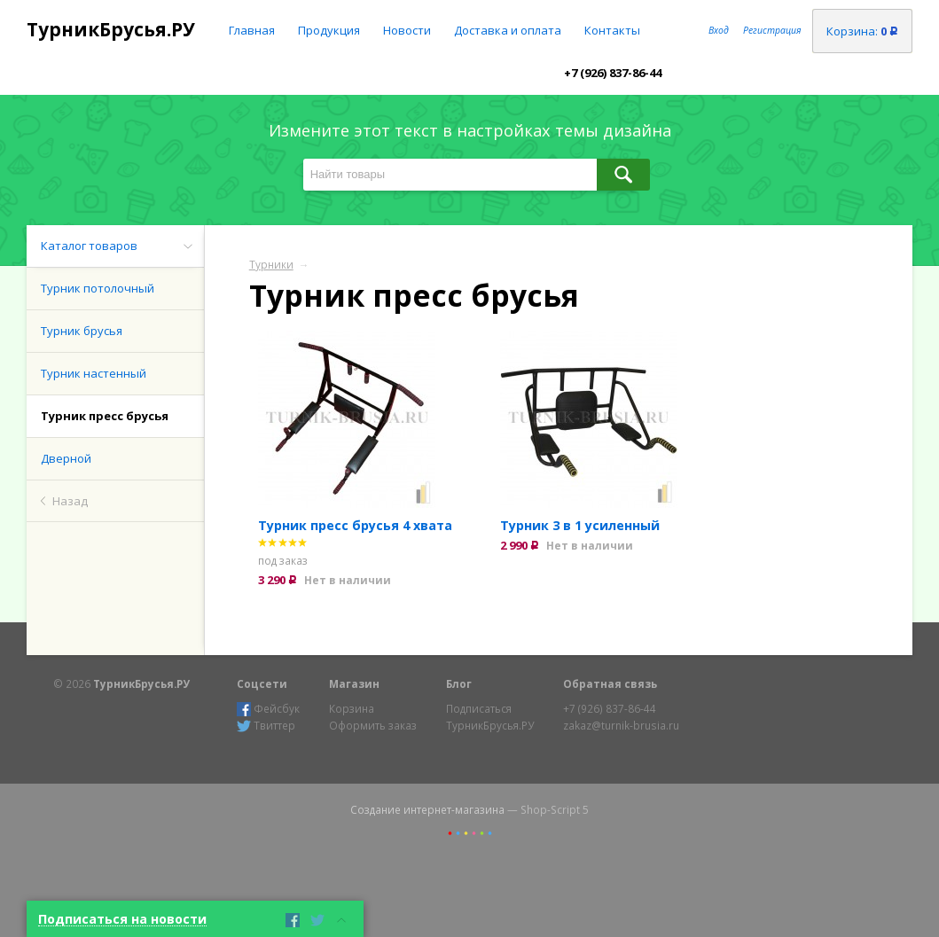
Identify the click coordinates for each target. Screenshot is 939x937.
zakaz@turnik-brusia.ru (621, 725)
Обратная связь (610, 683)
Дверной (66, 458)
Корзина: (862, 31)
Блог (459, 683)
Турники (271, 264)
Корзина (351, 708)
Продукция (329, 30)
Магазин (354, 683)
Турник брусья (81, 331)
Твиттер (266, 725)
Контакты (612, 30)
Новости (407, 30)
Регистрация (772, 30)
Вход (718, 30)
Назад (70, 501)
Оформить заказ (373, 725)
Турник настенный (93, 373)
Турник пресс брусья (104, 416)
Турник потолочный (97, 288)
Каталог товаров (89, 246)
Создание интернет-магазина (427, 809)
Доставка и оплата (507, 30)
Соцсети (262, 683)
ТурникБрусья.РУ (111, 29)
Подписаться (479, 708)
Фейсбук (268, 708)
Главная (252, 30)
